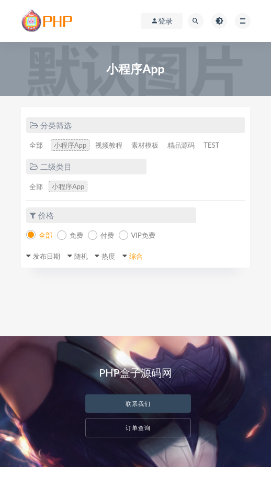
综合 (136, 256)
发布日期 (46, 256)
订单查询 (138, 427)
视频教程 (108, 145)
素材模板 (145, 145)
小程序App (70, 145)
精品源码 (181, 145)
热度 (108, 256)
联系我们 (138, 403)
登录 (162, 21)
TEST (211, 145)
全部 (36, 145)
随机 (81, 256)
